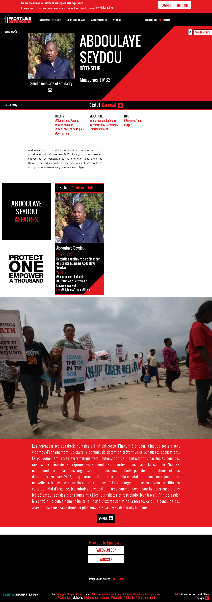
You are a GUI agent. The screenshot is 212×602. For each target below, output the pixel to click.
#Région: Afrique (133, 120)
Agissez (166, 19)
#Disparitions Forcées (67, 120)
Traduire (205, 32)
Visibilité (117, 19)
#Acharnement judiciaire (103, 120)
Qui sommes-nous (99, 19)
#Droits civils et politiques (69, 129)
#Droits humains (64, 125)
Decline (182, 5)
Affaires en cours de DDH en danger (192, 596)
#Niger (128, 125)
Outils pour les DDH (76, 19)
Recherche (10, 31)
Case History (11, 105)
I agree (166, 5)
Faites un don (151, 19)
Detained (108, 105)
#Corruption (62, 133)
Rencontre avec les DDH (50, 19)
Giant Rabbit (117, 578)
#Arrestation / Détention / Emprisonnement (104, 127)
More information (104, 7)
